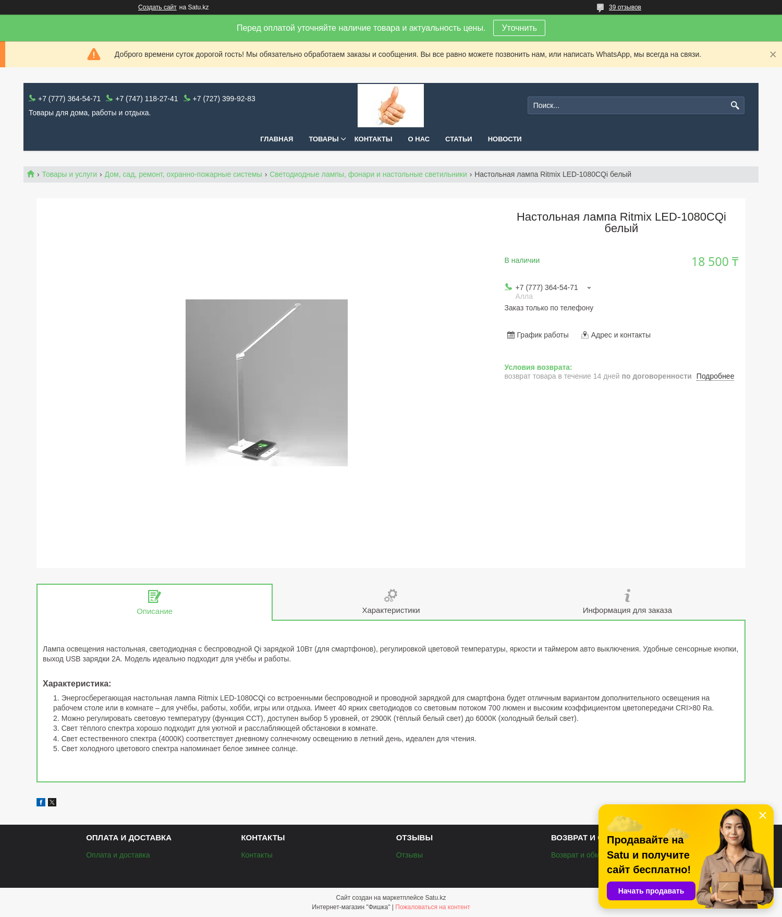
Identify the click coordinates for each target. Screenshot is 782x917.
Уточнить (519, 27)
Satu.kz (435, 897)
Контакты (374, 139)
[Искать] (735, 106)
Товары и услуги (69, 174)
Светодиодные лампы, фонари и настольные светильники (368, 174)
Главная (276, 139)
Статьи (458, 139)
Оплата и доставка (118, 855)
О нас (419, 139)
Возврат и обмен (579, 855)
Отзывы (409, 855)
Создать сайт (157, 7)
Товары (323, 139)
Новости (505, 139)
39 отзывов (625, 7)
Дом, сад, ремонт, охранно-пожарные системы (183, 174)
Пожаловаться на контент (432, 907)
